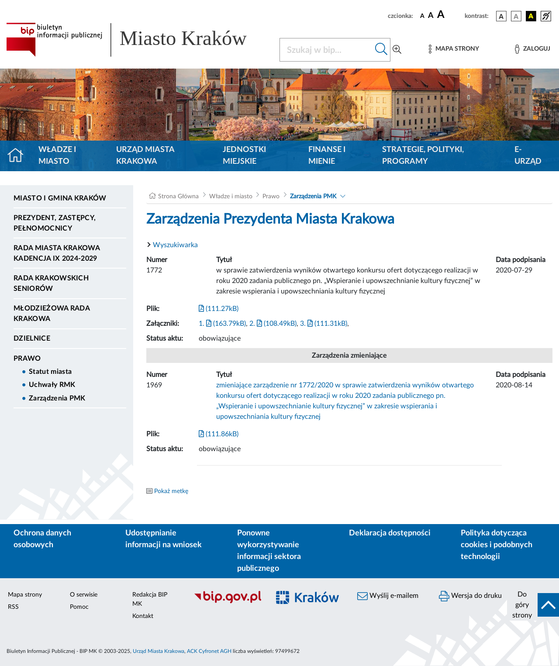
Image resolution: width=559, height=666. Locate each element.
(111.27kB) (218, 308)
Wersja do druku (470, 596)
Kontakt (142, 616)
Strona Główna (178, 196)
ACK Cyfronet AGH (209, 651)
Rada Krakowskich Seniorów (51, 283)
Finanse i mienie (326, 156)
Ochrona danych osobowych (42, 539)
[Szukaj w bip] (381, 50)
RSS (13, 607)
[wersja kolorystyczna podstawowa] (501, 16)
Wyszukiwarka (175, 245)
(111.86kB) (218, 434)
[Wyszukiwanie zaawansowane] (397, 49)
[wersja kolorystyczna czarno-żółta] (531, 16)
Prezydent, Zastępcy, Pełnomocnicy (55, 223)
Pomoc (79, 607)
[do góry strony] (533, 605)
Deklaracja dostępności (390, 533)
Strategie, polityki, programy (423, 156)
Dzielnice (32, 338)
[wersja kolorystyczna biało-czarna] (516, 16)
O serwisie (83, 595)
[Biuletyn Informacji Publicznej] (227, 602)
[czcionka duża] (449, 15)
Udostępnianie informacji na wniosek (163, 539)
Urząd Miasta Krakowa (145, 156)
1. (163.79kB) (222, 323)
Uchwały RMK (52, 384)
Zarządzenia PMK (57, 398)
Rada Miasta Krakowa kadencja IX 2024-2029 (57, 253)
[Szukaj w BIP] (326, 50)
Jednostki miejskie (244, 156)
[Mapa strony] (453, 49)
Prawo (27, 358)
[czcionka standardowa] (422, 15)
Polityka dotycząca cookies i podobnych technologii (496, 545)
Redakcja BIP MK (149, 599)
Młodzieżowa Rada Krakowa (52, 313)
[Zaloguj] (532, 49)
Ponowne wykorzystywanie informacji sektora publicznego (269, 551)
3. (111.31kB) (323, 323)
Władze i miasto (57, 156)
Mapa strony (25, 595)
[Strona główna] (19, 156)
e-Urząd (528, 156)
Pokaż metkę (171, 491)
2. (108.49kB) (273, 323)
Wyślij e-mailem (387, 596)
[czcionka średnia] (431, 16)
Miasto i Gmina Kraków (60, 198)
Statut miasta (50, 371)
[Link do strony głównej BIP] (138, 40)
